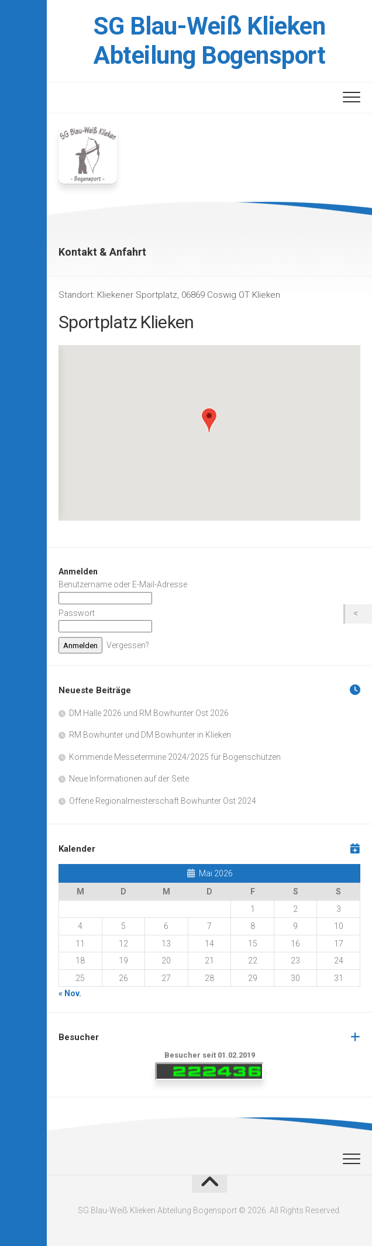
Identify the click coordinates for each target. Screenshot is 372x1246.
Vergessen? (127, 645)
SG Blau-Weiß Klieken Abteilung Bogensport (209, 41)
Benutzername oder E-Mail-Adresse (122, 584)
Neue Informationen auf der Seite (129, 778)
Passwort (76, 613)
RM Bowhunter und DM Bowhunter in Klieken (150, 734)
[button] (209, 420)
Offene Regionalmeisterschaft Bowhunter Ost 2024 (162, 801)
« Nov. (69, 993)
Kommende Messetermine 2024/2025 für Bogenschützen (175, 757)
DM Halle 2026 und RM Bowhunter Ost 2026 (149, 713)
